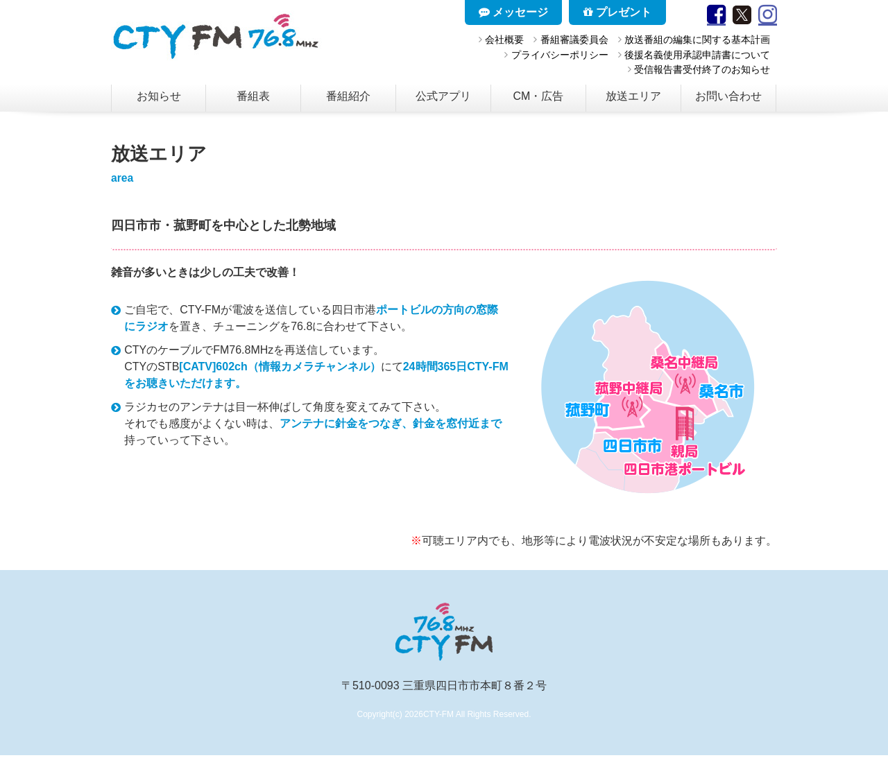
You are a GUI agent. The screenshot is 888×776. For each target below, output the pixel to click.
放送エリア (633, 96)
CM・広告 (538, 96)
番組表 (253, 96)
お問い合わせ (728, 96)
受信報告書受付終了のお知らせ (702, 69)
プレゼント (617, 12)
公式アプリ (443, 96)
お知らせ (159, 96)
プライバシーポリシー (559, 54)
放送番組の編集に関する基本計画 (697, 39)
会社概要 (504, 39)
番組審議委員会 (574, 39)
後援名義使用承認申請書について (697, 54)
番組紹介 (348, 96)
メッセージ (513, 12)
